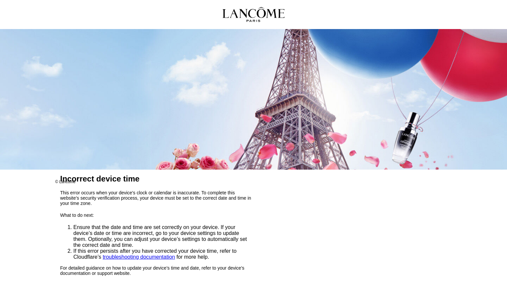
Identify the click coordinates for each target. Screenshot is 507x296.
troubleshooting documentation (139, 257)
